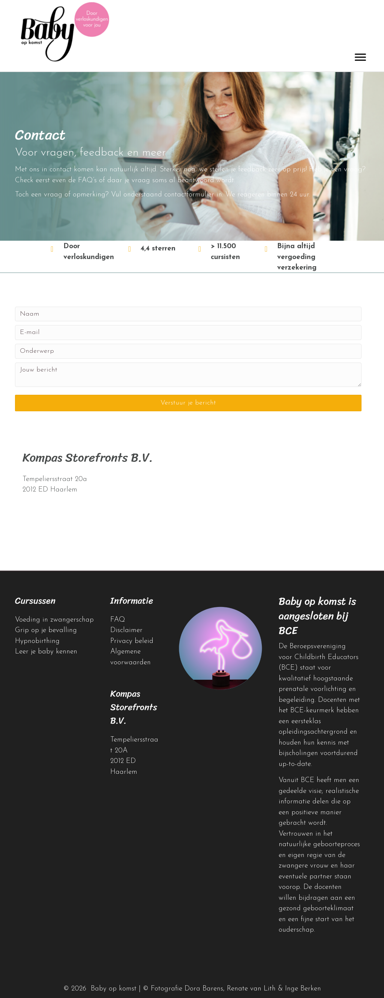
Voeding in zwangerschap (54, 619)
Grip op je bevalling (46, 630)
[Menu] (360, 57)
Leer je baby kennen (46, 651)
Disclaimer (126, 630)
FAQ (117, 619)
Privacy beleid (131, 641)
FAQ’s (87, 180)
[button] (188, 403)
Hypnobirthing (37, 641)
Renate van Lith (251, 988)
